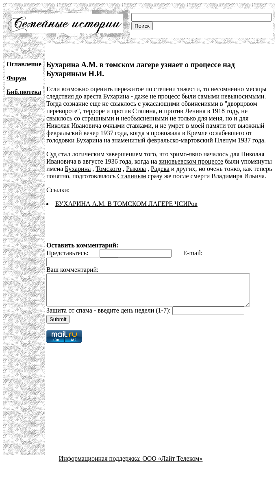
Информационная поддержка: (101, 464)
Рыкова (136, 168)
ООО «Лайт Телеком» (172, 464)
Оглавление (24, 64)
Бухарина (78, 168)
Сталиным (131, 176)
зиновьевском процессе (191, 161)
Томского (108, 168)
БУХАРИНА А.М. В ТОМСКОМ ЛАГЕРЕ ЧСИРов (126, 203)
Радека (160, 168)
